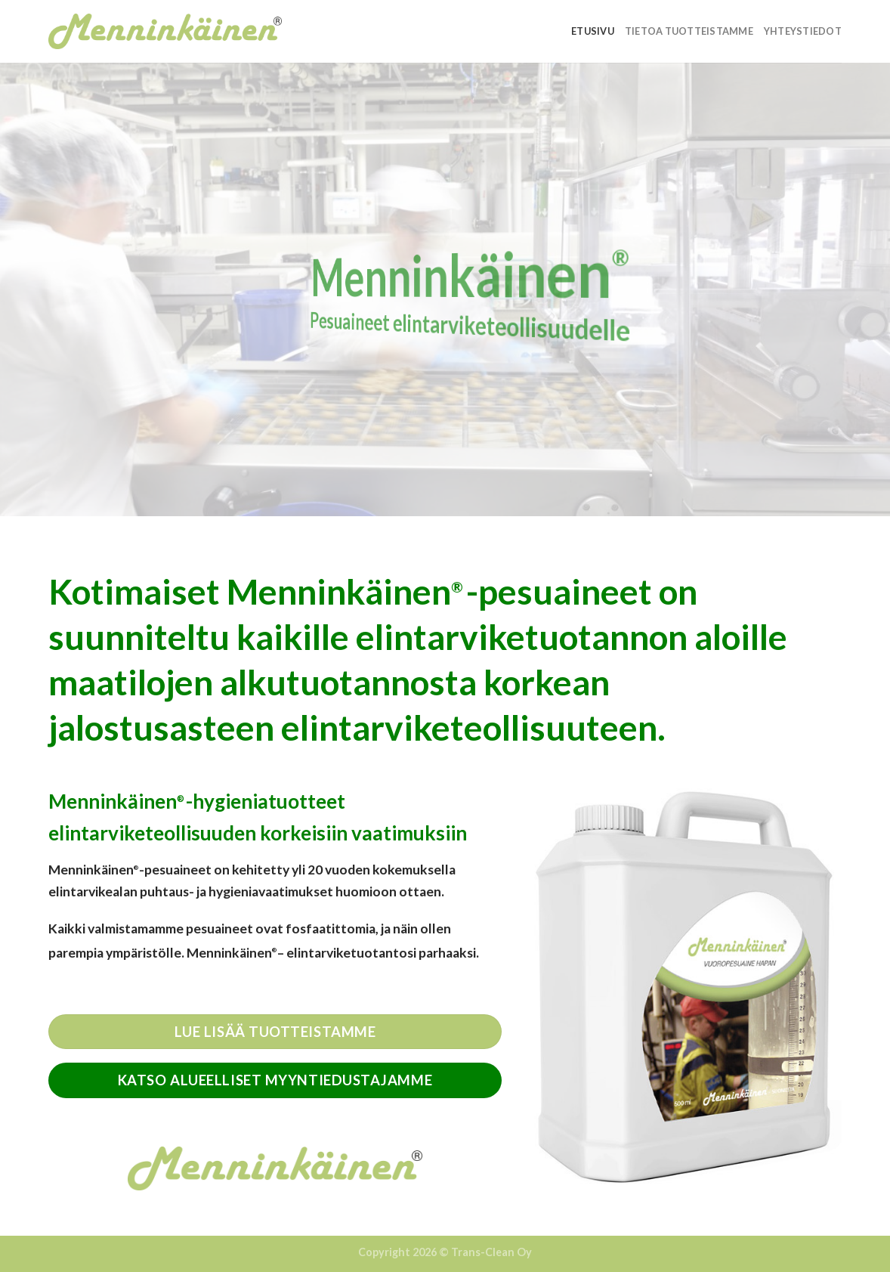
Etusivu (592, 31)
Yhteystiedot (803, 31)
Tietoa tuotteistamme (689, 31)
